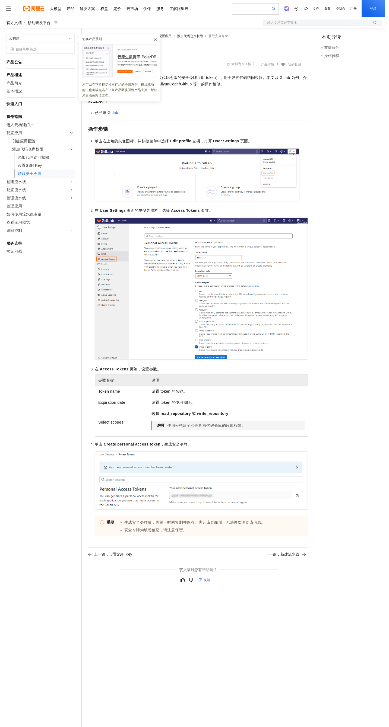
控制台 (340, 9)
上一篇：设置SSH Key (110, 554)
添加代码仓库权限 (190, 36)
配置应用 (165, 36)
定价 (117, 9)
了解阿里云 (178, 9)
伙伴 (147, 9)
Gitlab (112, 112)
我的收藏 (294, 64)
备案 (327, 9)
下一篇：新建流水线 (285, 554)
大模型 (55, 9)
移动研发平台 (39, 23)
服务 (160, 9)
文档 (316, 9)
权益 (104, 9)
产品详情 (267, 64)
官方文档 (14, 23)
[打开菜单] (8, 8)
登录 (373, 9)
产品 (70, 9)
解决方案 (87, 9)
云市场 (132, 9)
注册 (353, 9)
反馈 (204, 580)
